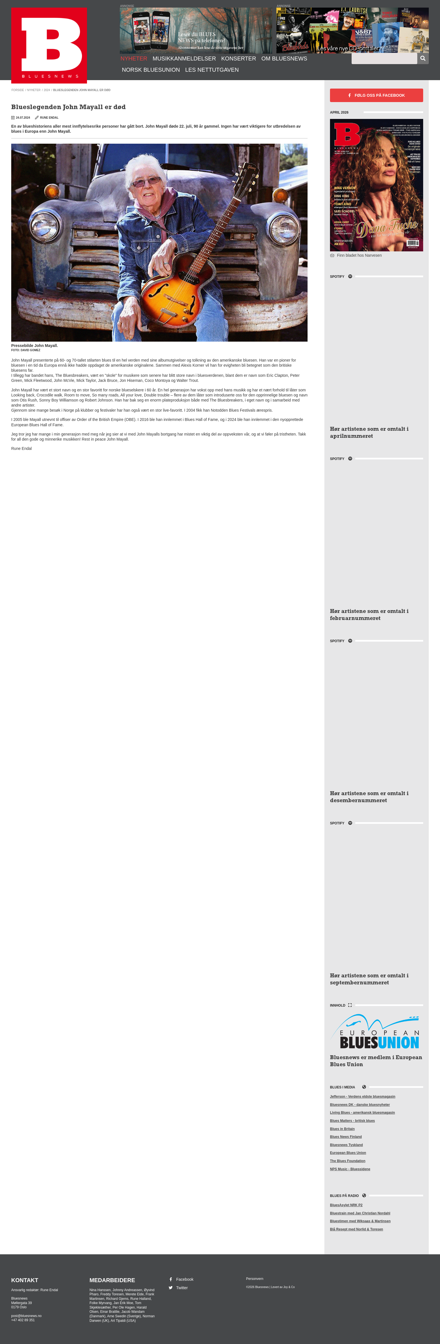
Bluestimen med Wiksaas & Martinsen (360, 1221)
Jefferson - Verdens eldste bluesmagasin (362, 1097)
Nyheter (134, 58)
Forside (18, 90)
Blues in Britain (342, 1129)
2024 (47, 90)
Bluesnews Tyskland (346, 1145)
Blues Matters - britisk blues (352, 1121)
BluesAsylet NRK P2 (346, 1205)
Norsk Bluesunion (151, 70)
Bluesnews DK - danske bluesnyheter (360, 1105)
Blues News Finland (346, 1137)
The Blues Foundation (347, 1161)
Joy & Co (289, 1287)
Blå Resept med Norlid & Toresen (356, 1229)
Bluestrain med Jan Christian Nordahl (360, 1213)
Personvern (254, 1279)
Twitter (178, 1288)
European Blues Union (348, 1153)
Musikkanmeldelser (184, 58)
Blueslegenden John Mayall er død (82, 90)
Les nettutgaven (212, 70)
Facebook (376, 95)
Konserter (238, 58)
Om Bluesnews (284, 58)
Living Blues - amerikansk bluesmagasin (362, 1113)
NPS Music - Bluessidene (350, 1169)
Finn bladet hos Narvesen (356, 255)
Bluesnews (49, 46)
